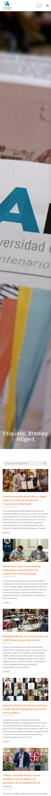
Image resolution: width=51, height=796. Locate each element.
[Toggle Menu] (39, 5)
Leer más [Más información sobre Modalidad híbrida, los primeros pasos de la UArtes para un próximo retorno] (6, 672)
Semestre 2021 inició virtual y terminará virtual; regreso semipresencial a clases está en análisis (25, 709)
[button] (47, 5)
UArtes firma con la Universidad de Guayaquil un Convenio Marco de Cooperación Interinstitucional (22, 570)
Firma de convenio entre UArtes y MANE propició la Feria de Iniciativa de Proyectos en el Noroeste (25, 500)
